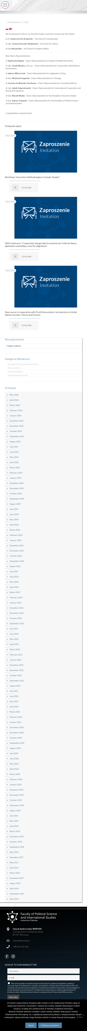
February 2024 (16, 535)
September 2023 (17, 561)
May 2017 (14, 862)
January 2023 (15, 603)
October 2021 (16, 675)
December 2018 (17, 836)
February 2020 (16, 779)
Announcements (14, 368)
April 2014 (14, 888)
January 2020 (15, 784)
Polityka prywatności (50, 1025)
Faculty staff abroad (15, 372)
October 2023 (16, 556)
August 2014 (15, 883)
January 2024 (15, 540)
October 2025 (16, 431)
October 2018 (16, 842)
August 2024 (15, 504)
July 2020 (14, 753)
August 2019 (15, 810)
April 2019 (14, 826)
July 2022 (14, 629)
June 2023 (14, 577)
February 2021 (16, 717)
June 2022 (14, 634)
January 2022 (15, 660)
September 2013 (17, 894)
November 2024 (17, 488)
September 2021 (17, 680)
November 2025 (17, 426)
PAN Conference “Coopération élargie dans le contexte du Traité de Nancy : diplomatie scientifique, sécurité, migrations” (41, 244)
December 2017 (17, 857)
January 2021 (15, 722)
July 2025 (14, 447)
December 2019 (17, 790)
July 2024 (14, 509)
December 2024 (17, 483)
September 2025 (17, 436)
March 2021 (15, 712)
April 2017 (14, 868)
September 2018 (17, 847)
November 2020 (17, 732)
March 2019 (15, 831)
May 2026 (14, 395)
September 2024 (17, 499)
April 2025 (14, 462)
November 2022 (17, 613)
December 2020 (17, 727)
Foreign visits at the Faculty (18, 375)
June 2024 (14, 514)
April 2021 (14, 706)
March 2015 (15, 873)
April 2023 (14, 587)
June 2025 (14, 452)
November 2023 (17, 551)
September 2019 (17, 805)
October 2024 (16, 493)
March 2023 (15, 592)
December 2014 (17, 878)
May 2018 (14, 852)
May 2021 (14, 701)
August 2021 (15, 686)
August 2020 (15, 748)
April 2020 (14, 769)
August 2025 (15, 441)
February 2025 (16, 473)
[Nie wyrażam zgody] (83, 1015)
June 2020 (14, 758)
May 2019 (14, 821)
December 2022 (17, 608)
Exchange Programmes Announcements (23, 364)
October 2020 (16, 738)
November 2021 (17, 670)
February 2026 (16, 410)
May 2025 (14, 457)
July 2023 (14, 571)
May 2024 (14, 519)
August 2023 (15, 566)
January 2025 (15, 478)
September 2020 (17, 743)
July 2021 (14, 691)
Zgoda (31, 1025)
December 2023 (17, 545)
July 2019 (14, 816)
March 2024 (15, 530)
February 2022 (16, 655)
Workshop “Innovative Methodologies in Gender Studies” (32, 177)
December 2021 (17, 665)
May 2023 (14, 582)
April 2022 (14, 644)
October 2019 (16, 800)
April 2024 (14, 525)
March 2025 (15, 467)
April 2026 (14, 400)
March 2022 (15, 649)
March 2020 (15, 774)
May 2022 (14, 639)
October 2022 (16, 618)
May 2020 (14, 764)
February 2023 (16, 597)
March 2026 (15, 405)
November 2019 (17, 795)
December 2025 (17, 421)
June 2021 (14, 696)
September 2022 (17, 623)
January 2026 (15, 415)
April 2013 (14, 899)
